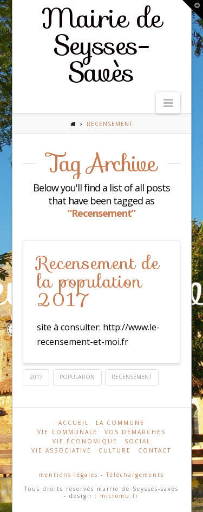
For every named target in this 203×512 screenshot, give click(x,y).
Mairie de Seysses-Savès (101, 45)
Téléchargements (135, 474)
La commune (120, 423)
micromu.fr (119, 496)
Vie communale (67, 432)
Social (137, 441)
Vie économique (85, 441)
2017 (36, 377)
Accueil (73, 423)
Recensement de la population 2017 (98, 281)
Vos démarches (135, 432)
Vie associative (61, 450)
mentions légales (68, 474)
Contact (154, 450)
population (77, 377)
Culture (115, 450)
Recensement (132, 377)
